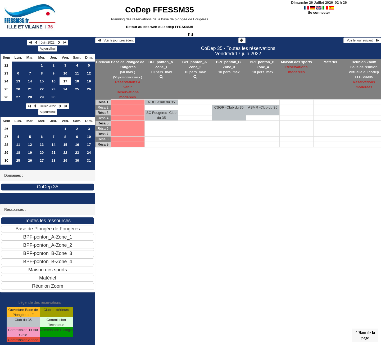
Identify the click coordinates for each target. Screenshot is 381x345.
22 (6, 65)
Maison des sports (296, 62)
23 (6, 73)
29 (42, 97)
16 (54, 81)
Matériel (330, 62)
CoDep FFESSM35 (159, 9)
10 (65, 73)
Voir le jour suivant (362, 40)
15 (42, 81)
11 (77, 73)
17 (89, 145)
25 (6, 89)
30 (54, 97)
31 (89, 160)
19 (89, 81)
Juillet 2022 (48, 106)
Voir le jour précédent (115, 40)
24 (6, 81)
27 (18, 97)
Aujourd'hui (48, 48)
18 (77, 81)
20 (18, 89)
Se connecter (319, 13)
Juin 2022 (48, 42)
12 (89, 73)
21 (30, 89)
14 (30, 81)
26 (89, 89)
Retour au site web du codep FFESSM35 (159, 27)
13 (18, 81)
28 (30, 97)
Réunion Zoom (364, 62)
